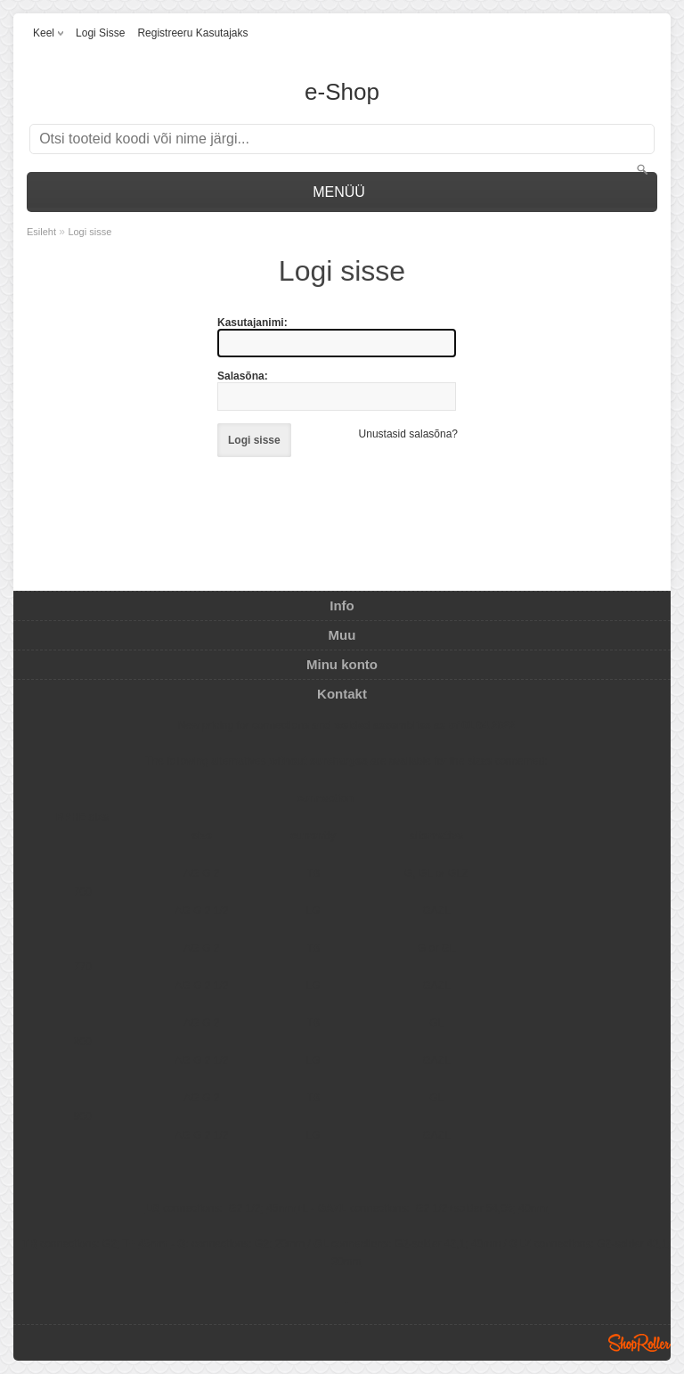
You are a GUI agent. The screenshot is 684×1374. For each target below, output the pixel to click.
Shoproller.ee (639, 1343)
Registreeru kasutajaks (192, 33)
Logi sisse (100, 33)
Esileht (41, 231)
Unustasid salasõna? (408, 434)
